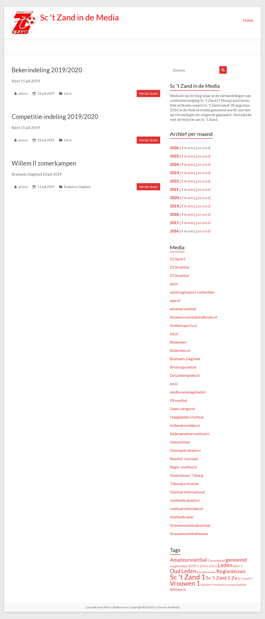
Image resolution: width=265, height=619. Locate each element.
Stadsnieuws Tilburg (186, 475)
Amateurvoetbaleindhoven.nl (193, 317)
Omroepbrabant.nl (185, 450)
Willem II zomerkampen (44, 163)
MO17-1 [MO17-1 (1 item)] (237, 566)
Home (248, 20)
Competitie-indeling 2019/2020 (55, 116)
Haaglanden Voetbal (186, 417)
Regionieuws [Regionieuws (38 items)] (231, 571)
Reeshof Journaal (184, 458)
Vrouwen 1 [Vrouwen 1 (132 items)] (185, 583)
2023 (174, 172)
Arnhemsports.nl (183, 325)
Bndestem (178, 342)
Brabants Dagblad (77, 187)
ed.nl (174, 383)
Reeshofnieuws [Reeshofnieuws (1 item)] (206, 572)
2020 (174, 197)
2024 (174, 164)
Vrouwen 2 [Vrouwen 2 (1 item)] (220, 584)
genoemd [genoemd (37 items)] (236, 560)
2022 (174, 181)
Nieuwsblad (180, 442)
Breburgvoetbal (183, 367)
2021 (174, 189)
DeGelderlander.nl (184, 375)
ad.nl (174, 283)
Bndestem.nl (180, 350)
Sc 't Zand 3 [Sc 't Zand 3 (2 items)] (244, 578)
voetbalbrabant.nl (184, 500)
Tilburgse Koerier (184, 483)
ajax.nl (175, 300)
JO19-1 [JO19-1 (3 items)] (193, 566)
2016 (174, 231)
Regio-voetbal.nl (183, 467)
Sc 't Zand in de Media (81, 17)
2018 (174, 214)
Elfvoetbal (178, 400)
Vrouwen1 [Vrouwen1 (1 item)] (207, 584)
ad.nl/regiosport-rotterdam (192, 292)
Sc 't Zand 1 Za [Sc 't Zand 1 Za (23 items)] (221, 577)
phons (23, 93)
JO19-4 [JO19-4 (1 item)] (204, 566)
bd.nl (67, 93)
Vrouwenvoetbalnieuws (189, 533)
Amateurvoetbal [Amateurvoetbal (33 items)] (188, 560)
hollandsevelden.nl (185, 425)
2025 (174, 156)
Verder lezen (148, 93)
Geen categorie (182, 408)
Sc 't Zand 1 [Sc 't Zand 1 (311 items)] (187, 577)
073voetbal (179, 275)
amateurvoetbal (183, 308)
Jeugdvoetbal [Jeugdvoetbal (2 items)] (178, 566)
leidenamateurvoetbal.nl (189, 433)
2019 (174, 206)
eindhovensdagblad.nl (187, 392)
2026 (174, 147)
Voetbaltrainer (182, 517)
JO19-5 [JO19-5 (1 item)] (213, 566)
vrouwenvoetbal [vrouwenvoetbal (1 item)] (236, 584)
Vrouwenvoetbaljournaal (190, 525)
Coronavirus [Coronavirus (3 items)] (216, 560)
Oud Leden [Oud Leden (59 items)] (183, 571)
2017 (174, 222)
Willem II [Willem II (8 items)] (178, 589)
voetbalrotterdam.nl (186, 508)
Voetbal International (187, 492)
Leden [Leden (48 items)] (225, 565)
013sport (177, 258)
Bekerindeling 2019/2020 (47, 70)
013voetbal (179, 267)
